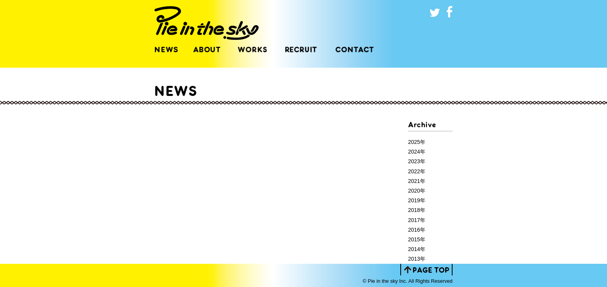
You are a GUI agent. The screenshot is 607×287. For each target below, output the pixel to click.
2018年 (416, 210)
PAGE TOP (426, 269)
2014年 (416, 249)
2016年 (416, 230)
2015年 (416, 239)
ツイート (435, 11)
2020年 (416, 191)
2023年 (416, 161)
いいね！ (447, 11)
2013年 (416, 259)
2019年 (416, 200)
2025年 (416, 142)
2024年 (416, 152)
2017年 (416, 220)
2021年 (416, 181)
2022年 (416, 171)
